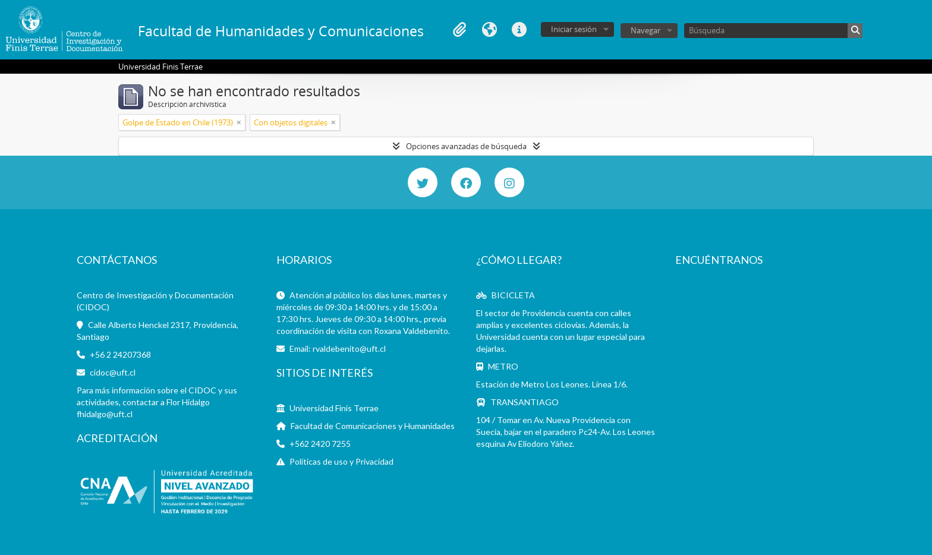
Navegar (645, 30)
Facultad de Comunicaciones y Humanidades (373, 426)
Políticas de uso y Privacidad (341, 461)
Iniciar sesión (574, 29)
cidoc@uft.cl (113, 372)
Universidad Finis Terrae (334, 408)
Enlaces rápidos (519, 30)
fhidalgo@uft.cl (105, 414)
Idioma (489, 30)
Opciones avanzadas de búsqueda (466, 146)
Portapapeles (459, 30)
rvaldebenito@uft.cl (349, 348)
